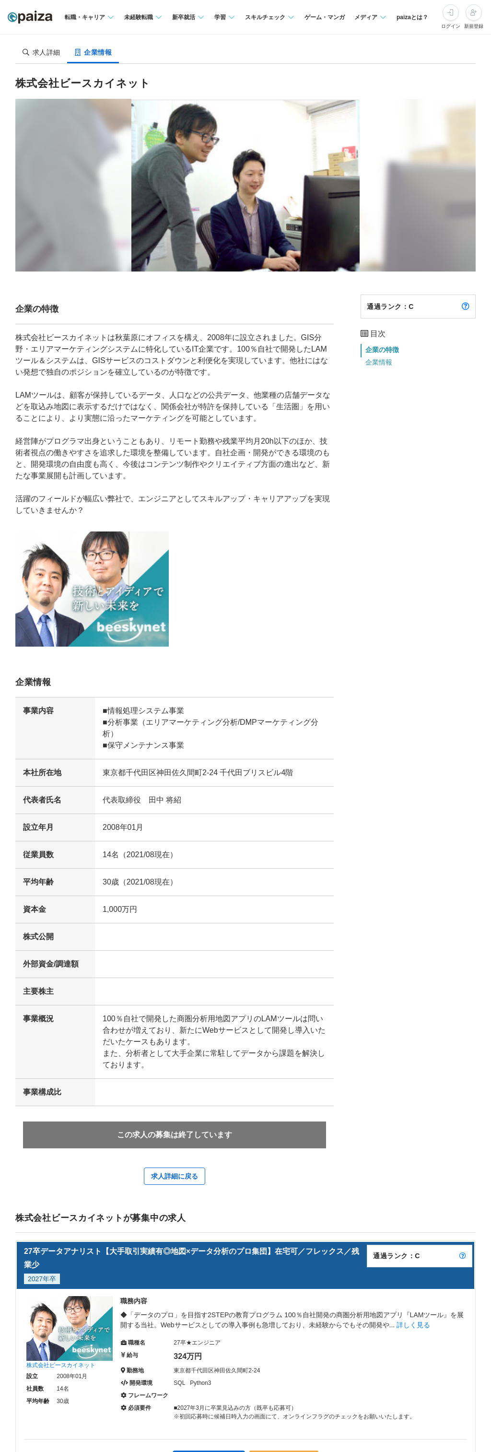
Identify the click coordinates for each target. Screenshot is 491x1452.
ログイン (450, 26)
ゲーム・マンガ (324, 17)
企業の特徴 (382, 350)
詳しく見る (413, 1325)
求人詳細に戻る (174, 1176)
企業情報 (378, 362)
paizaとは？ (412, 17)
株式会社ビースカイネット (60, 1365)
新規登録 (473, 26)
